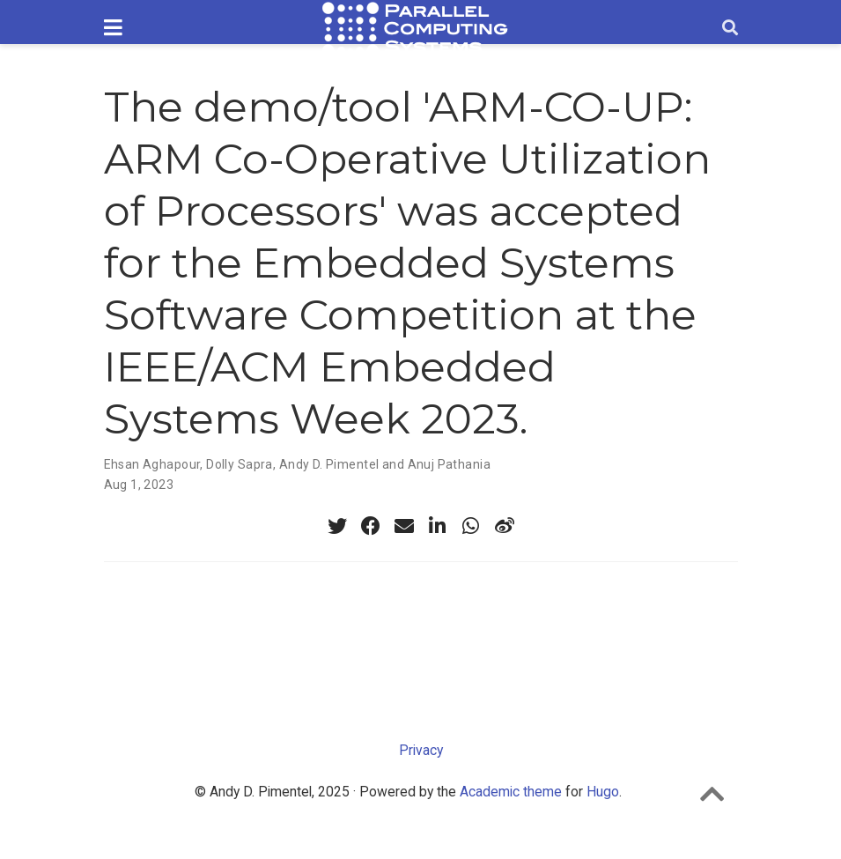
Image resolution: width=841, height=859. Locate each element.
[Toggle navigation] (113, 28)
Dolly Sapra (239, 464)
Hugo (602, 791)
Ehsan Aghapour (152, 464)
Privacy (421, 750)
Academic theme (511, 791)
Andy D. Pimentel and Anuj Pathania (385, 464)
